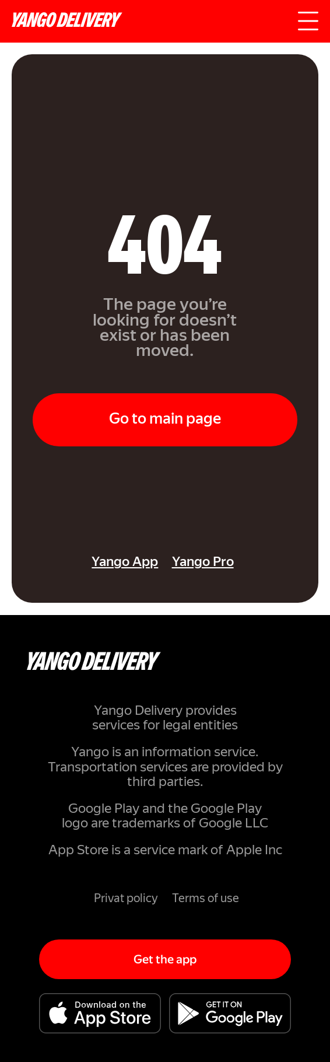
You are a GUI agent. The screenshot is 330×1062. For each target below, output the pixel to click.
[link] (85, 563)
